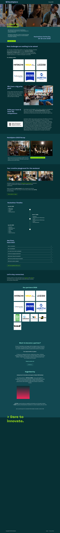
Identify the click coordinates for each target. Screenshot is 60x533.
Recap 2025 (51, 2)
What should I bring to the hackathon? (14, 256)
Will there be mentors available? (13, 261)
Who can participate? (11, 248)
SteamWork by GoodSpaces (26, 183)
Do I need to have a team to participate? (14, 251)
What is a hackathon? (11, 246)
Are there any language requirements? (14, 253)
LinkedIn (32, 277)
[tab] (30, 246)
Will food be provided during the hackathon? (15, 258)
